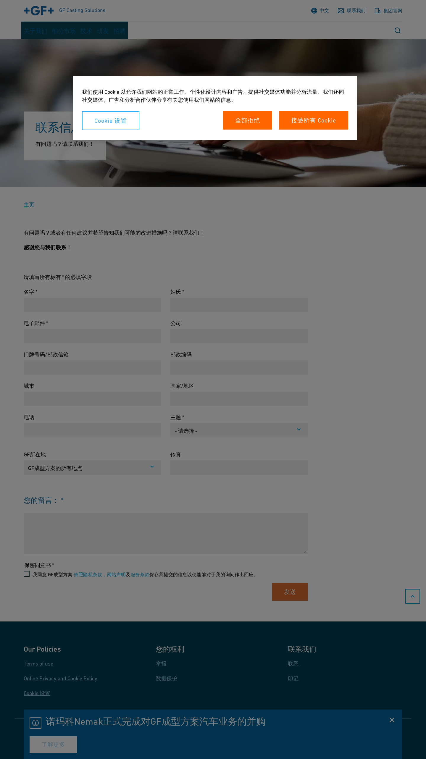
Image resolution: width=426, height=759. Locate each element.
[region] (215, 108)
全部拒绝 (247, 120)
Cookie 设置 (110, 120)
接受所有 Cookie (313, 120)
